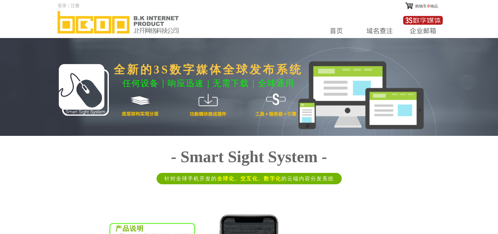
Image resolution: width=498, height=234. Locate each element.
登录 (62, 5)
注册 (75, 5)
